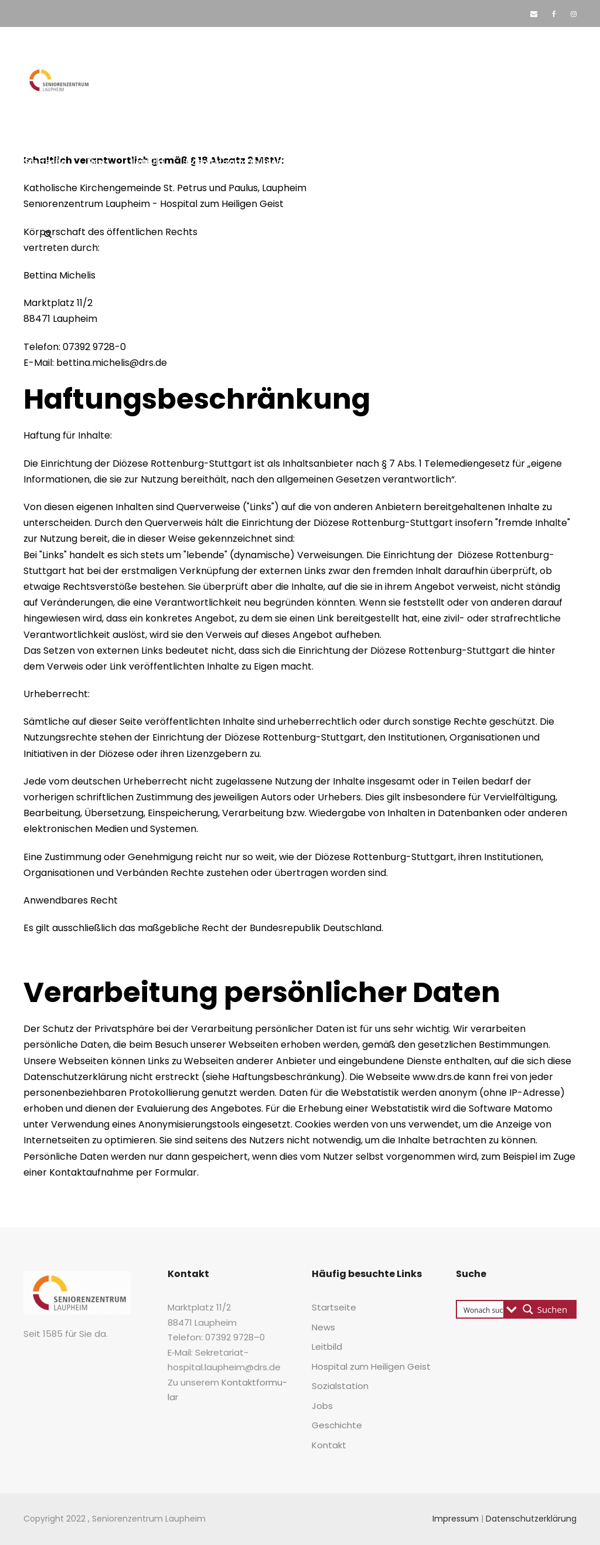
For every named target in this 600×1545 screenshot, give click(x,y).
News (98, 161)
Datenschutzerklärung (531, 1518)
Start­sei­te (44, 161)
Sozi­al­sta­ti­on (370, 161)
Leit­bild (147, 161)
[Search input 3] (498, 1309)
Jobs (444, 161)
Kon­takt (51, 197)
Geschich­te (499, 161)
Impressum (455, 1518)
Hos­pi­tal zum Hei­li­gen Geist (245, 161)
